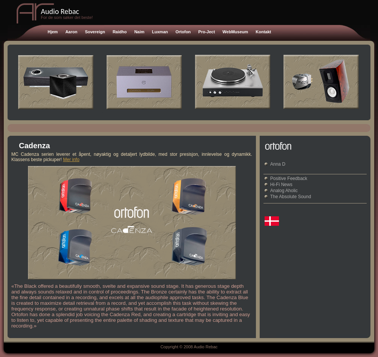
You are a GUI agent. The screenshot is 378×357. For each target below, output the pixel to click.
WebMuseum (235, 31)
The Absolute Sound (290, 196)
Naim (139, 31)
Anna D (277, 164)
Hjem (53, 31)
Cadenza (34, 145)
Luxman (160, 31)
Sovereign (95, 31)
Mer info (71, 159)
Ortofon (183, 31)
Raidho (120, 31)
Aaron (71, 31)
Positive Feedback (288, 178)
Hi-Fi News (281, 184)
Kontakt (263, 31)
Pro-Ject (206, 31)
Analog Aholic (284, 190)
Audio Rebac (60, 11)
